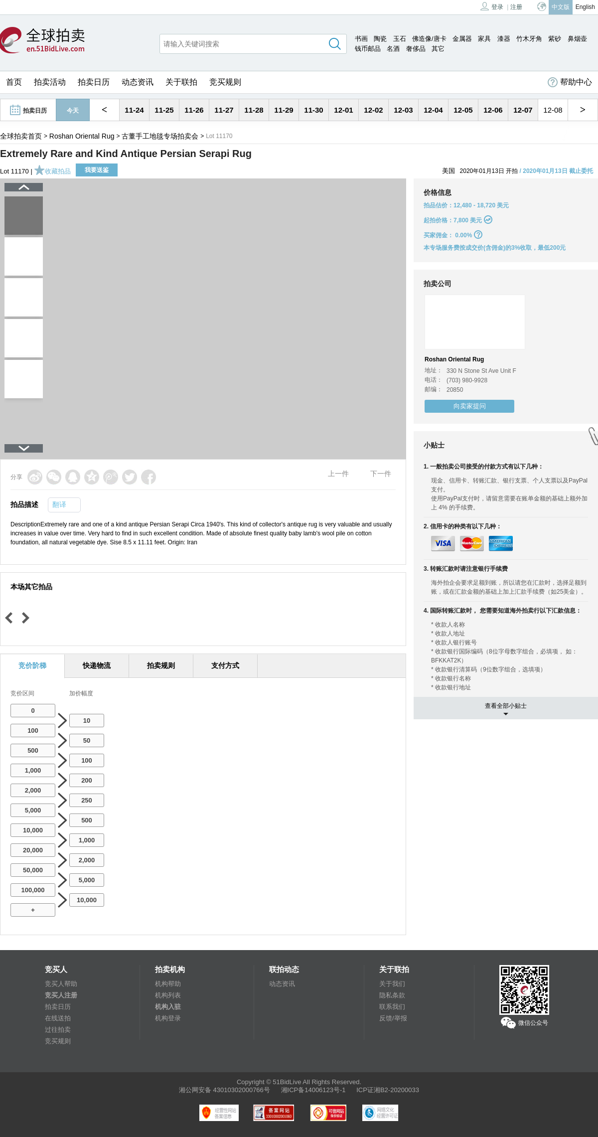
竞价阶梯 (32, 665)
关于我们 (392, 983)
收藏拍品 (52, 171)
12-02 (373, 110)
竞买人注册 (61, 995)
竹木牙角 (529, 38)
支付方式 (225, 665)
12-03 (403, 110)
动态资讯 (137, 82)
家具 (484, 38)
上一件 (338, 474)
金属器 (462, 38)
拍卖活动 (50, 82)
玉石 (399, 38)
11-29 (283, 110)
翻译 (59, 504)
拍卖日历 (94, 82)
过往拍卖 (58, 1029)
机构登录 (168, 1018)
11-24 (134, 110)
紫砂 (554, 38)
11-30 (313, 110)
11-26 (193, 110)
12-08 (552, 110)
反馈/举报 (393, 1018)
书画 (361, 38)
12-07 (522, 110)
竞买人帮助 (61, 983)
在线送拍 (58, 1018)
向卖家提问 (469, 406)
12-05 (462, 110)
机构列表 (168, 995)
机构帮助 (168, 983)
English (585, 6)
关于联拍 (181, 82)
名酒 (393, 48)
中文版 (561, 6)
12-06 (492, 110)
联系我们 (392, 1006)
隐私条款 (392, 995)
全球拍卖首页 (21, 136)
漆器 (503, 38)
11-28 (253, 110)
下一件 (380, 474)
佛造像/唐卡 (429, 38)
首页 (14, 82)
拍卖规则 (161, 665)
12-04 (433, 110)
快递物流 (97, 665)
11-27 (223, 110)
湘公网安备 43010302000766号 (224, 1090)
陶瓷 (380, 38)
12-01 (343, 110)
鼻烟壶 (577, 38)
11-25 (163, 110)
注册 (516, 6)
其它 (438, 48)
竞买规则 (225, 82)
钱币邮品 (368, 48)
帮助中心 (570, 82)
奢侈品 (416, 48)
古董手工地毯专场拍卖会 (160, 136)
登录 (491, 6)
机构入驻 (168, 1006)
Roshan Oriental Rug (82, 136)
